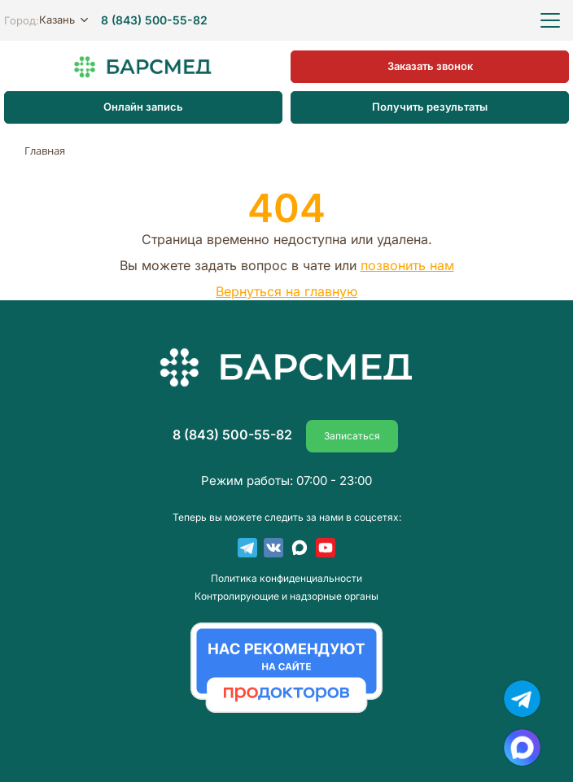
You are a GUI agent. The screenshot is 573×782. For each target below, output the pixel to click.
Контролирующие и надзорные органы (286, 596)
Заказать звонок (430, 65)
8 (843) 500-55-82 (154, 20)
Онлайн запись (143, 106)
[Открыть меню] (550, 20)
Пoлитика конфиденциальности (286, 578)
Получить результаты (430, 106)
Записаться (352, 436)
